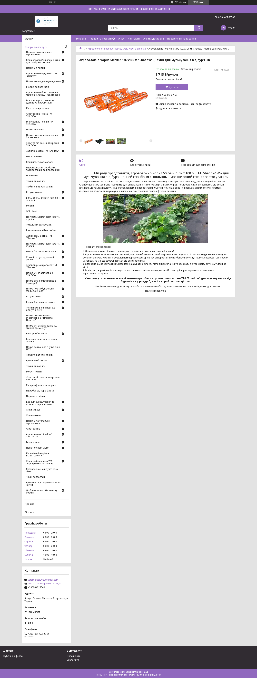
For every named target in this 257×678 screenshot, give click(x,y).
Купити (173, 87)
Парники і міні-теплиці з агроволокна (39, 53)
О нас (121, 38)
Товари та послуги (100, 38)
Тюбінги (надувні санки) (39, 186)
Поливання (32, 175)
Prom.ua (144, 671)
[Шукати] (198, 28)
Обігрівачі (31, 211)
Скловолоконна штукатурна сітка (42, 470)
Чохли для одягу (35, 181)
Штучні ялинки (34, 192)
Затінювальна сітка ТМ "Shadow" (39, 237)
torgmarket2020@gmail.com (43, 579)
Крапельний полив (36, 360)
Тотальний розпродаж (38, 225)
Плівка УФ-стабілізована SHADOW (39, 274)
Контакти (134, 38)
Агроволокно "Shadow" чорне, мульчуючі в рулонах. (117, 48)
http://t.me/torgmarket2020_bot (45, 583)
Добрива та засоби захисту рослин (41, 491)
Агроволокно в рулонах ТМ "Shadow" (41, 74)
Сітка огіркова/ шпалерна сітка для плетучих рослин (43, 61)
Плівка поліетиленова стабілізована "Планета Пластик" (39, 318)
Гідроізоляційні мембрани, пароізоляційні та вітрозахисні (43, 168)
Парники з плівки (35, 68)
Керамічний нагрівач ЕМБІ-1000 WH (37, 454)
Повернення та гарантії (181, 38)
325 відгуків (180, 2)
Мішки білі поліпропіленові (41, 251)
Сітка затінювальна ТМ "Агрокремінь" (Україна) (39, 462)
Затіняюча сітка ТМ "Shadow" (42, 151)
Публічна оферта (13, 655)
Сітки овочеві (33, 415)
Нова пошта (73, 655)
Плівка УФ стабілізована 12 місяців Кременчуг (41, 327)
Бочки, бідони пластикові (40, 302)
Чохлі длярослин (35, 477)
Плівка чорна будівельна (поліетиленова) (40, 290)
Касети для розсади (37, 108)
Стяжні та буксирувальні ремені (40, 258)
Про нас (29, 503)
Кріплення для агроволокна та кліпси (43, 483)
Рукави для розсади (37, 87)
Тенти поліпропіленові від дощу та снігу (40, 309)
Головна (81, 38)
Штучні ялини (33, 296)
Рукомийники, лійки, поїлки (41, 230)
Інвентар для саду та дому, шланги (42, 340)
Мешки (30, 206)
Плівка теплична (35, 129)
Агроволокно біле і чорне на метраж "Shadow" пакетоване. (43, 93)
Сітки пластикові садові (39, 162)
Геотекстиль (33, 442)
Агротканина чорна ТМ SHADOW (39, 115)
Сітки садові (33, 410)
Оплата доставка (153, 38)
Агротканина (33, 429)
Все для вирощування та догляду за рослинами (40, 101)
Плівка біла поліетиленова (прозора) (41, 282)
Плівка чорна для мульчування (43, 81)
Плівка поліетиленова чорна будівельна (42, 136)
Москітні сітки (34, 156)
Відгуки (29, 512)
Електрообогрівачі (36, 333)
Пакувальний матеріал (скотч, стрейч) (43, 218)
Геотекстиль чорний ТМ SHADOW (39, 123)
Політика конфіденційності (148, 674)
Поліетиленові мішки (37, 448)
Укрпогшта (73, 659)
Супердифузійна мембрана (41, 385)
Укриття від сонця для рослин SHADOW (43, 144)
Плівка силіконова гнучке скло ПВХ (43, 348)
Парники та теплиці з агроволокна (38, 422)
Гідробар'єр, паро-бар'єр (40, 391)
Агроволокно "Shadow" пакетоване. (39, 435)
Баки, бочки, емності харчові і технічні (42, 199)
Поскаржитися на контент (121, 674)
